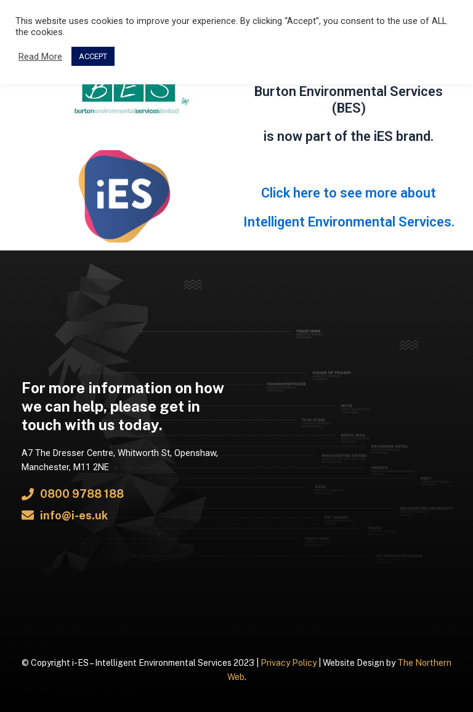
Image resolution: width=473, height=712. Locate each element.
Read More (40, 56)
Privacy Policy (289, 663)
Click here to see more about (348, 193)
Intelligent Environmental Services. (349, 222)
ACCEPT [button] (93, 56)
